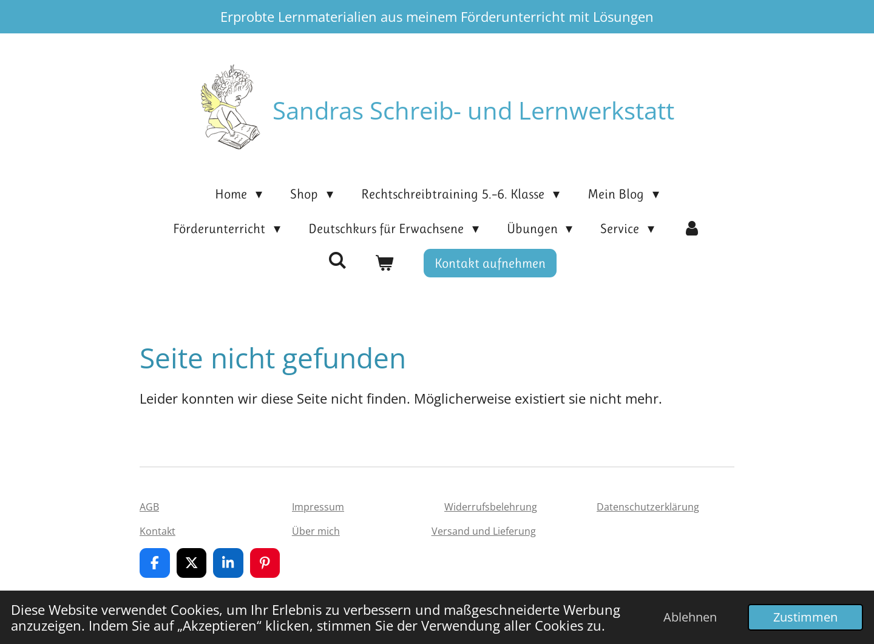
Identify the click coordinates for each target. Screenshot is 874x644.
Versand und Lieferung (484, 531)
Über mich (316, 531)
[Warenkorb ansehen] (384, 263)
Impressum (318, 507)
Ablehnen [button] (690, 617)
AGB (149, 507)
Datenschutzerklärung (648, 507)
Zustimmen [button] (805, 617)
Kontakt (157, 531)
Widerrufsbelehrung (490, 507)
